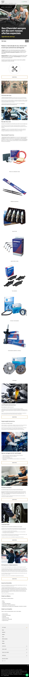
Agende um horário (4, 55)
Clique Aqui (6, 675)
